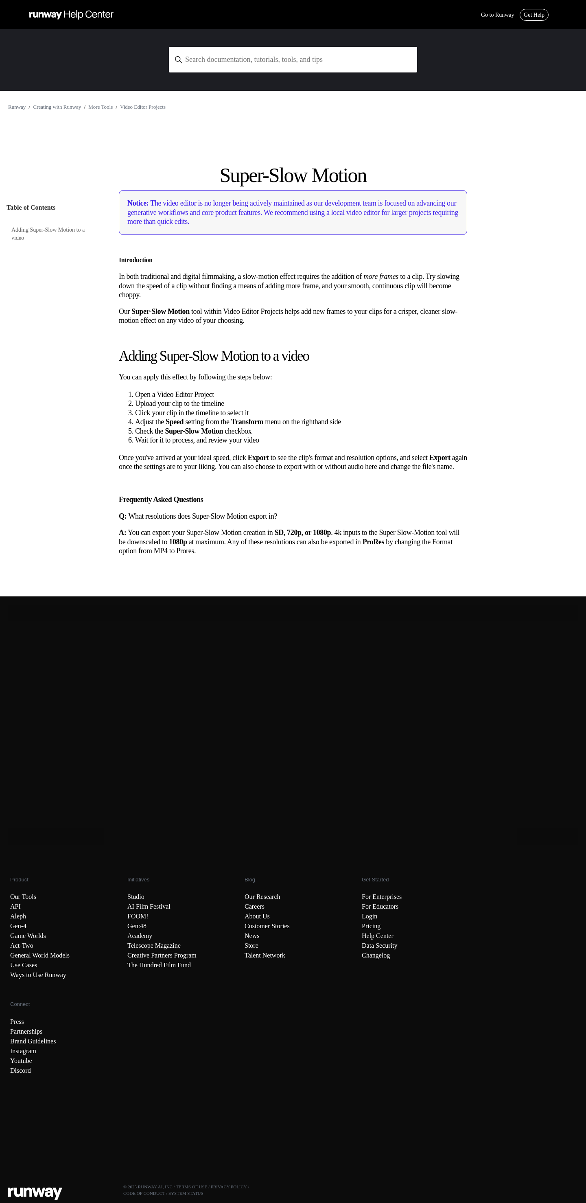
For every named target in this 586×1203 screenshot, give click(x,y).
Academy (139, 935)
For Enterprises (382, 896)
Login (369, 916)
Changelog (376, 955)
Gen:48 (136, 926)
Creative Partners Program (162, 955)
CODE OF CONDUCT (144, 1193)
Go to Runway (497, 15)
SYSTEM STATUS (185, 1193)
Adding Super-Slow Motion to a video (48, 234)
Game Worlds (28, 935)
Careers (255, 906)
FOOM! (138, 916)
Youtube (21, 1060)
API (15, 906)
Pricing (371, 926)
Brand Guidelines (33, 1041)
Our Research (262, 896)
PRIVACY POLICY (229, 1186)
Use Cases (23, 965)
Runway (17, 107)
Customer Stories (267, 926)
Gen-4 (18, 926)
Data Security (380, 945)
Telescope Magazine (154, 945)
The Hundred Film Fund (159, 965)
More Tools (100, 107)
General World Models (40, 955)
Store (251, 945)
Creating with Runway (57, 107)
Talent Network (265, 955)
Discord (20, 1070)
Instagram (23, 1050)
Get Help (534, 15)
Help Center (378, 935)
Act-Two (21, 945)
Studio (135, 896)
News (252, 935)
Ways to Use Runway (38, 974)
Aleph (18, 916)
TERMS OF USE (191, 1186)
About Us (257, 916)
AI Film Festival (149, 906)
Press (17, 1021)
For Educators (380, 906)
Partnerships (26, 1031)
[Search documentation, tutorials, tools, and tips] (293, 59)
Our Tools (23, 896)
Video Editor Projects (143, 107)
